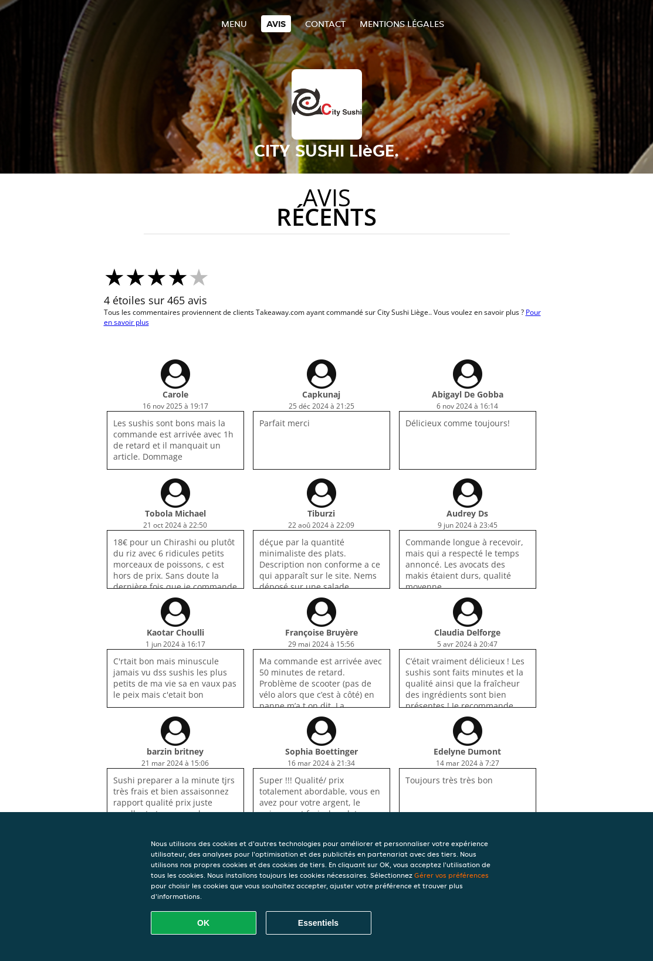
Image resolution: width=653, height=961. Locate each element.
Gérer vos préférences (451, 875)
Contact (325, 24)
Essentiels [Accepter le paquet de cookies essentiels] (318, 923)
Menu (234, 24)
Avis (276, 24)
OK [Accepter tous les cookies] (203, 923)
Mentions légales (402, 24)
